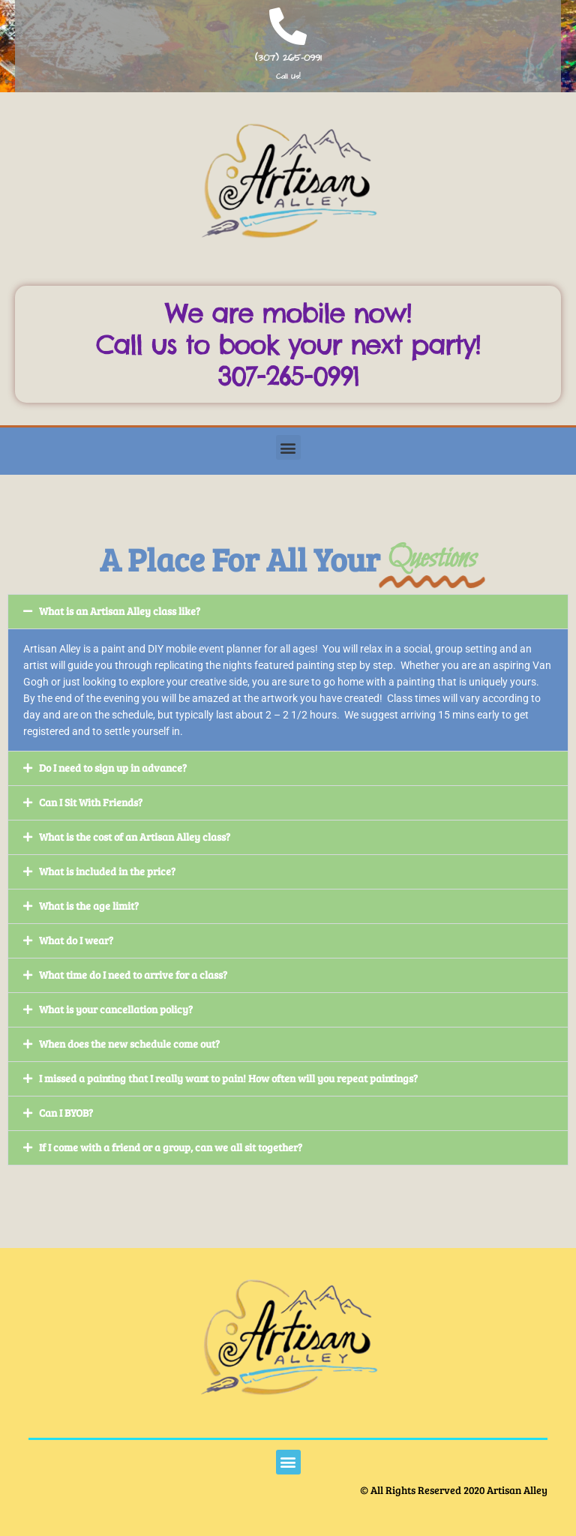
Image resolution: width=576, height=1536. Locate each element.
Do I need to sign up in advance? (113, 767)
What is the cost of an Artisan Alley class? (134, 837)
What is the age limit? (89, 905)
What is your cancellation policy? (116, 1009)
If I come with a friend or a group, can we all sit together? (170, 1147)
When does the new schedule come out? (129, 1043)
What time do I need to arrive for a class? (133, 975)
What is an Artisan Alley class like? (119, 611)
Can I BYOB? (66, 1113)
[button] (288, 447)
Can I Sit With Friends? (90, 802)
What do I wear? (76, 940)
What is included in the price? (107, 871)
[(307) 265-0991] (288, 26)
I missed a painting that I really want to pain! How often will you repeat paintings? (228, 1078)
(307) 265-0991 (288, 57)
